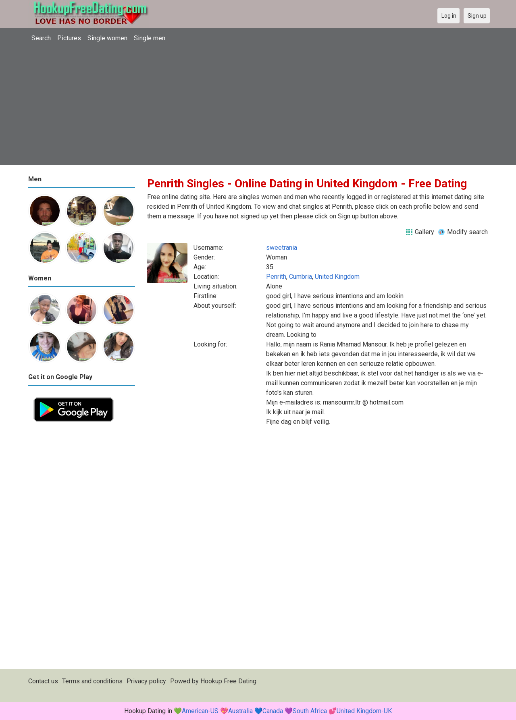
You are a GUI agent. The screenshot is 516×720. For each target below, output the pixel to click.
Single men (149, 38)
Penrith (276, 276)
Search (41, 38)
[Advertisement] (258, 108)
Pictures (69, 38)
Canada (272, 711)
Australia (240, 711)
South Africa (310, 711)
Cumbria (300, 276)
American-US (200, 711)
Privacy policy (146, 681)
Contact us (43, 681)
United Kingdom (337, 276)
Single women (107, 38)
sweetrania (281, 247)
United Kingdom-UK (364, 711)
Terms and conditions (92, 681)
